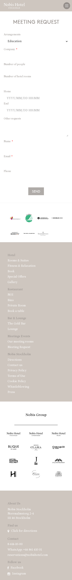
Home (7, 91)
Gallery (12, 282)
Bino (11, 300)
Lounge (13, 329)
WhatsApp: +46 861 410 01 (25, 549)
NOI (10, 294)
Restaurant (15, 289)
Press (11, 392)
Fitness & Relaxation (22, 266)
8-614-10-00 (15, 544)
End (6, 103)
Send (36, 191)
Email (7, 156)
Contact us (15, 365)
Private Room (17, 305)
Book (11, 271)
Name (7, 141)
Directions (15, 359)
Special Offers (17, 276)
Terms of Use (16, 376)
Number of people (14, 64)
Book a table (16, 311)
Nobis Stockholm (19, 354)
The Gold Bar (17, 323)
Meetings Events (19, 336)
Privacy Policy (17, 370)
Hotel (11, 255)
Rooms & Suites (18, 260)
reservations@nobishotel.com (28, 555)
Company (9, 49)
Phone (7, 171)
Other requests (12, 118)
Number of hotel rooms (17, 76)
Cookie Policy (17, 381)
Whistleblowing (18, 386)
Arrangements (12, 34)
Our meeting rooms (21, 341)
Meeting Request (19, 347)
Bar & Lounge (17, 318)
